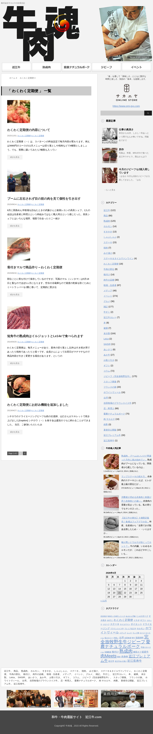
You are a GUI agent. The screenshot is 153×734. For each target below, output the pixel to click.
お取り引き (109, 360)
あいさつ (108, 349)
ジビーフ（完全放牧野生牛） (117, 376)
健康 (106, 328)
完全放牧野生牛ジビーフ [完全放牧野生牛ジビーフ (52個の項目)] (125, 639)
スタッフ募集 (110, 381)
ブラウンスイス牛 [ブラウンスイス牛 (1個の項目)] (117, 628)
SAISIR (107, 344)
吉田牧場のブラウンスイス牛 (117, 403)
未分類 (107, 333)
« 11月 (104, 601)
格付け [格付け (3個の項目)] (115, 652)
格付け (107, 274)
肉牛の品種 (109, 280)
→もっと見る (109, 190)
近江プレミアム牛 (112, 435)
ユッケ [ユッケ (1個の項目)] (129, 633)
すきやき (108, 231)
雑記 (106, 306)
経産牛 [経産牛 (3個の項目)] (145, 652)
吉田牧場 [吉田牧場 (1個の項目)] (127, 638)
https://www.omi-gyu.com (126, 106)
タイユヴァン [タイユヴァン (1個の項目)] (125, 624)
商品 (106, 215)
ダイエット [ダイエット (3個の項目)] (136, 624)
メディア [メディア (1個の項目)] (122, 633)
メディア (108, 290)
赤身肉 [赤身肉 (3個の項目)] (124, 656)
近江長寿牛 (109, 440)
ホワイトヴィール (112, 392)
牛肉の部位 (109, 269)
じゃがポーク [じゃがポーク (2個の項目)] (142, 616)
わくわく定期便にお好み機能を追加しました (37, 404)
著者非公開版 (110, 430)
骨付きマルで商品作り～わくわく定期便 (34, 267)
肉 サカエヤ (109, 419)
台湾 (106, 397)
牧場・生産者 (110, 285)
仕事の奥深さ (126, 129)
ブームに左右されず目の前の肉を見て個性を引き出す (44, 198)
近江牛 (107, 210)
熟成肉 (107, 221)
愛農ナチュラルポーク (114, 414)
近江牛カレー (110, 317)
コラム (107, 371)
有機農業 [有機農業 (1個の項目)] (107, 652)
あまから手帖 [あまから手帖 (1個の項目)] (131, 616)
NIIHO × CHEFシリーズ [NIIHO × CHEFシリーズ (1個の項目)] (116, 616)
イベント (108, 296)
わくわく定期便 (24, 136)
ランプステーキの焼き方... (134, 476)
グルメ (107, 301)
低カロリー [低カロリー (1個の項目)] (108, 638)
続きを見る (14, 157)
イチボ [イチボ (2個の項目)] (137, 620)
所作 (121, 149)
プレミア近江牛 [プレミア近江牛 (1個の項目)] (130, 628)
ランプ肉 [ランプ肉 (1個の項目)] (135, 633)
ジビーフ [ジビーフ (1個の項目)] (106, 624)
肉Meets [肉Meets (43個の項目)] (109, 655)
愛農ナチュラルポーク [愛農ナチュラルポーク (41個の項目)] (125, 644)
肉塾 (106, 424)
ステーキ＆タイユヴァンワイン (119, 258)
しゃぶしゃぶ (110, 237)
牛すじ (107, 312)
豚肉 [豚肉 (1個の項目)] (119, 657)
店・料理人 (109, 408)
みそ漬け (108, 253)
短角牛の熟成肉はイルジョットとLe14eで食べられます (45, 336)
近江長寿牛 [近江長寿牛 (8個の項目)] (134, 660)
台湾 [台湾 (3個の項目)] (121, 637)
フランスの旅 (110, 387)
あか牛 (107, 355)
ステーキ (108, 242)
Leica (106, 339)
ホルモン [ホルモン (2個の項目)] (141, 628)
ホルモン (108, 226)
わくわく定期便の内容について (28, 130)
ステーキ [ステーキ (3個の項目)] (114, 624)
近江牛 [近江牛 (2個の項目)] (111, 661)
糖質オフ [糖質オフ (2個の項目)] (137, 652)
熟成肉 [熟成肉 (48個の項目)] (126, 651)
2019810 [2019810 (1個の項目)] (104, 616)
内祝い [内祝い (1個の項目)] (116, 638)
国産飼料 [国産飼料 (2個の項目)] (140, 638)
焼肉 (106, 248)
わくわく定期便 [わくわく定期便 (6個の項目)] (123, 620)
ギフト (107, 365)
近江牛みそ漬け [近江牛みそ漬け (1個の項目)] (121, 661)
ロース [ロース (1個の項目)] (142, 633)
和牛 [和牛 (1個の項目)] (133, 638)
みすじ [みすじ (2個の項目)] (110, 620)
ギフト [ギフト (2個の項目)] (143, 620)
